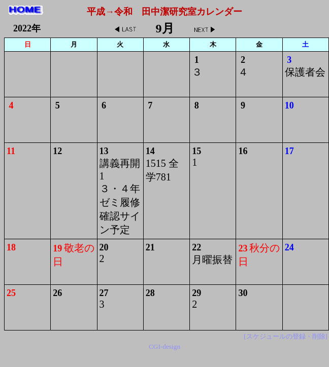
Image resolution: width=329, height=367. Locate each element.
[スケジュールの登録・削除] (285, 336)
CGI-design (164, 346)
